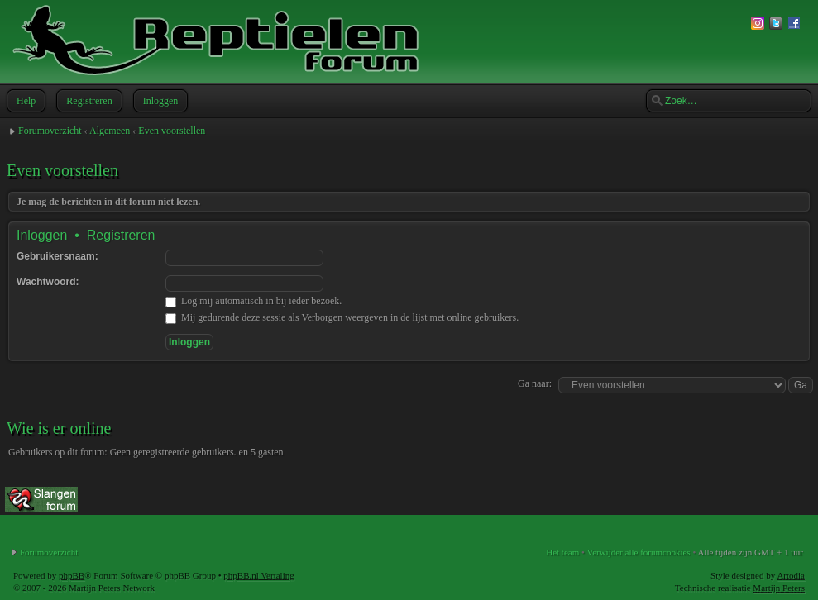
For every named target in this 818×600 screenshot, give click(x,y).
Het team (562, 552)
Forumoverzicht (50, 130)
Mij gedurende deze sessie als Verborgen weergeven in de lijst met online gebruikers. (342, 317)
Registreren (87, 101)
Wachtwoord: (48, 282)
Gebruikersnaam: (57, 256)
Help (24, 101)
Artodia (791, 575)
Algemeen (109, 130)
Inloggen (159, 101)
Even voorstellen (171, 130)
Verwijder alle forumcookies (638, 552)
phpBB (71, 575)
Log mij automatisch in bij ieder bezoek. (253, 301)
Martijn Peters (779, 588)
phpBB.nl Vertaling (258, 575)
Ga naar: (535, 383)
